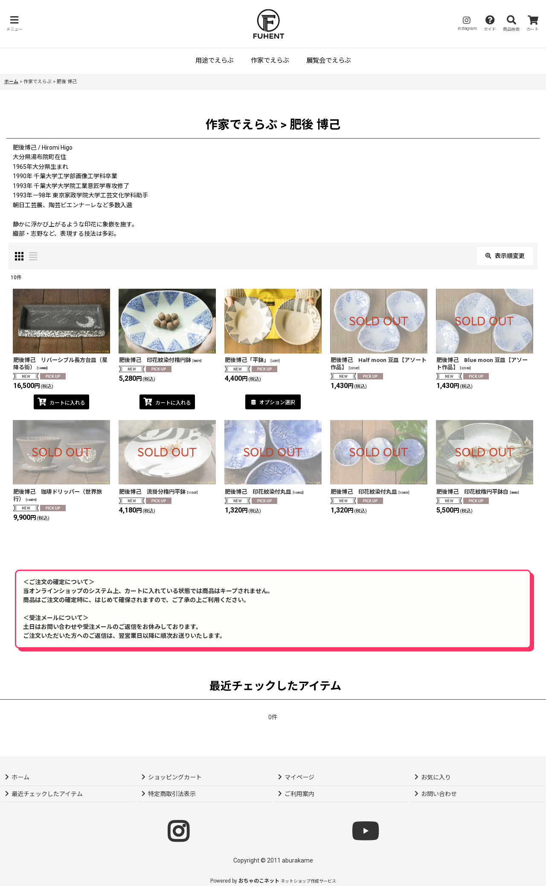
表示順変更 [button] (505, 255)
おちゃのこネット (258, 881)
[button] (14, 24)
